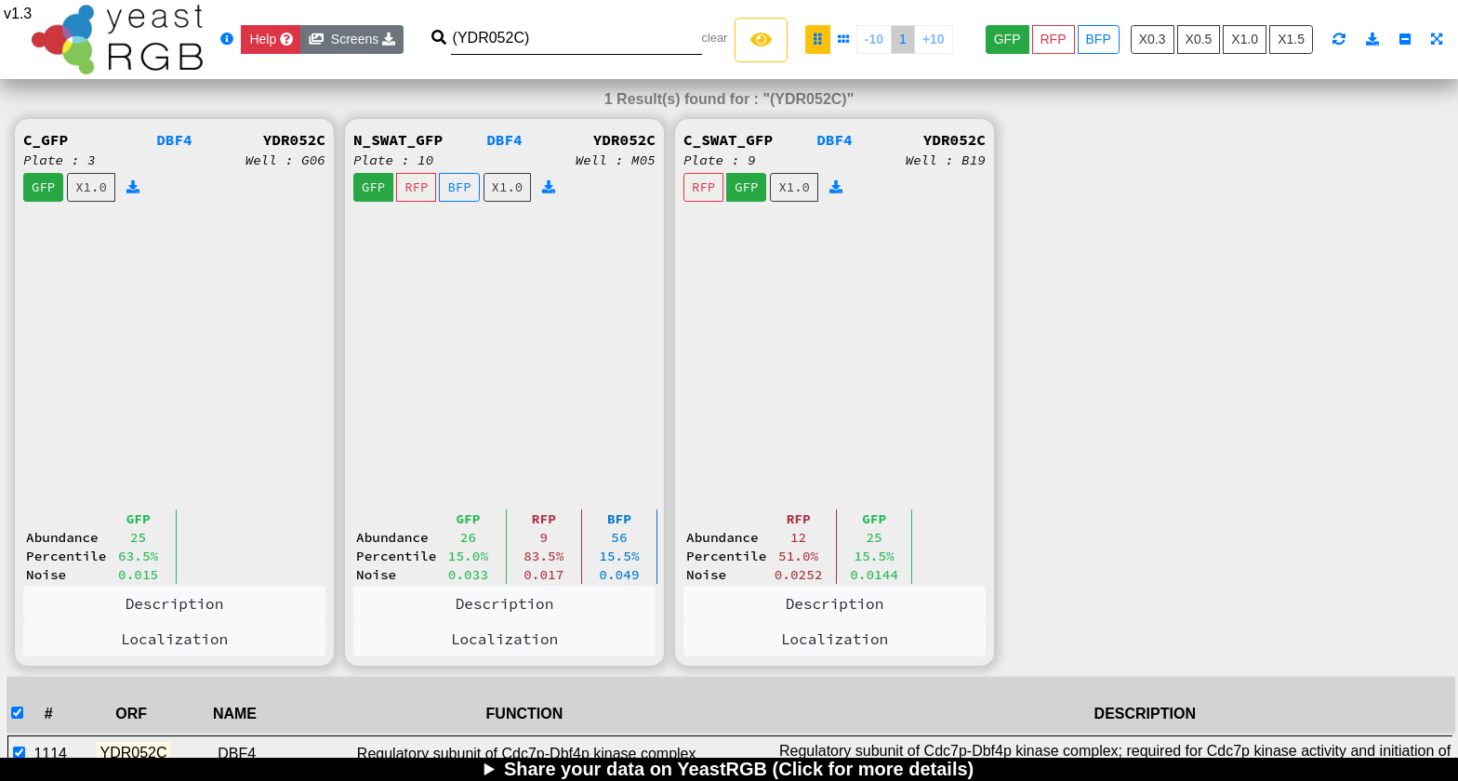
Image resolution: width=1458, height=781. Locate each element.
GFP (1007, 39)
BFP (1098, 39)
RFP (1053, 39)
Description (175, 603)
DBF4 (174, 139)
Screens (352, 39)
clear (715, 38)
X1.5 (1291, 39)
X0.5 (1199, 39)
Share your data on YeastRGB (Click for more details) (739, 769)
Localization (174, 638)
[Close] (271, 39)
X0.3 (1152, 39)
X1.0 (1244, 39)
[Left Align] (761, 40)
